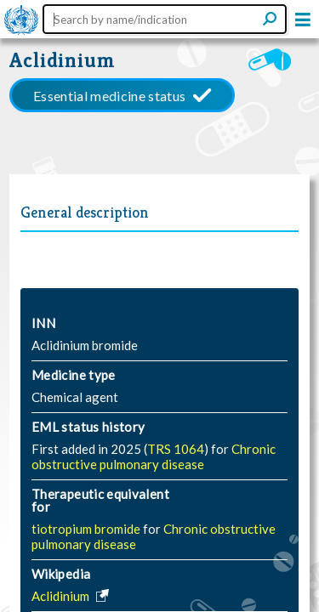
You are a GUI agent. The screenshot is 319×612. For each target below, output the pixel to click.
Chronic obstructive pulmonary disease (153, 456)
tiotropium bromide (87, 528)
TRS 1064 (175, 448)
